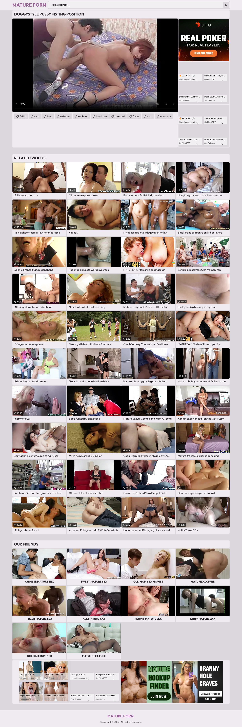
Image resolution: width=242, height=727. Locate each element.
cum (36, 116)
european (166, 116)
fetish (22, 116)
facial (136, 116)
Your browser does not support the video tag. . (95, 65)
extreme (65, 116)
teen (49, 116)
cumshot (120, 116)
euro (149, 116)
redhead (83, 116)
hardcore (101, 116)
